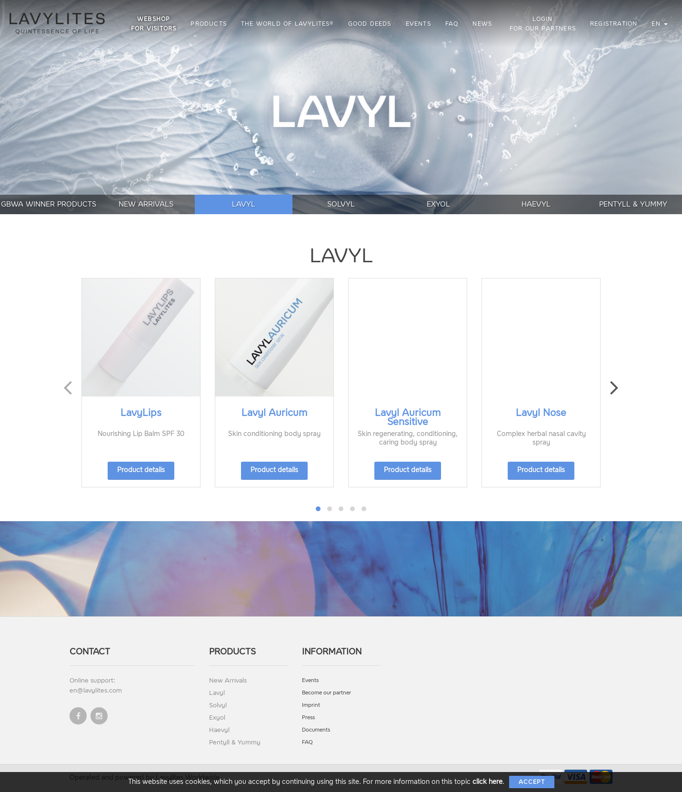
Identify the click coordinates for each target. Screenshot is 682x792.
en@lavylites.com (96, 690)
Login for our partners (543, 24)
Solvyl (341, 204)
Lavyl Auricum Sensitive (408, 417)
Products (209, 23)
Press (308, 717)
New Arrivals (146, 204)
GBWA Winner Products (48, 204)
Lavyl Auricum (274, 412)
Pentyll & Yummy (633, 204)
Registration (613, 23)
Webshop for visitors (153, 24)
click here (487, 782)
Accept (532, 782)
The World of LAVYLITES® (287, 23)
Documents (316, 730)
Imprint (311, 705)
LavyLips (140, 412)
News (482, 23)
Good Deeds (369, 23)
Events (418, 23)
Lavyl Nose (541, 412)
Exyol (438, 204)
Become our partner (326, 693)
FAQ (452, 23)
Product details (141, 470)
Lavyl (243, 204)
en (660, 23)
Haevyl (536, 204)
